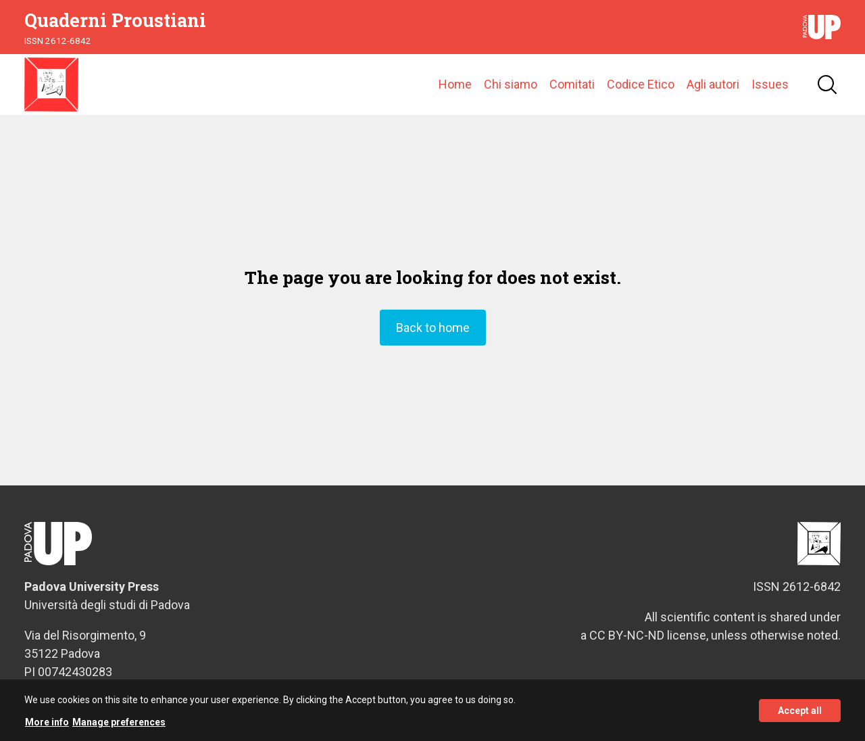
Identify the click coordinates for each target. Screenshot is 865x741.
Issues (770, 84)
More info (47, 725)
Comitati (572, 84)
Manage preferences (119, 725)
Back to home (433, 327)
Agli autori (713, 84)
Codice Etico (640, 84)
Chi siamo (510, 84)
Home (455, 84)
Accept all (800, 713)
